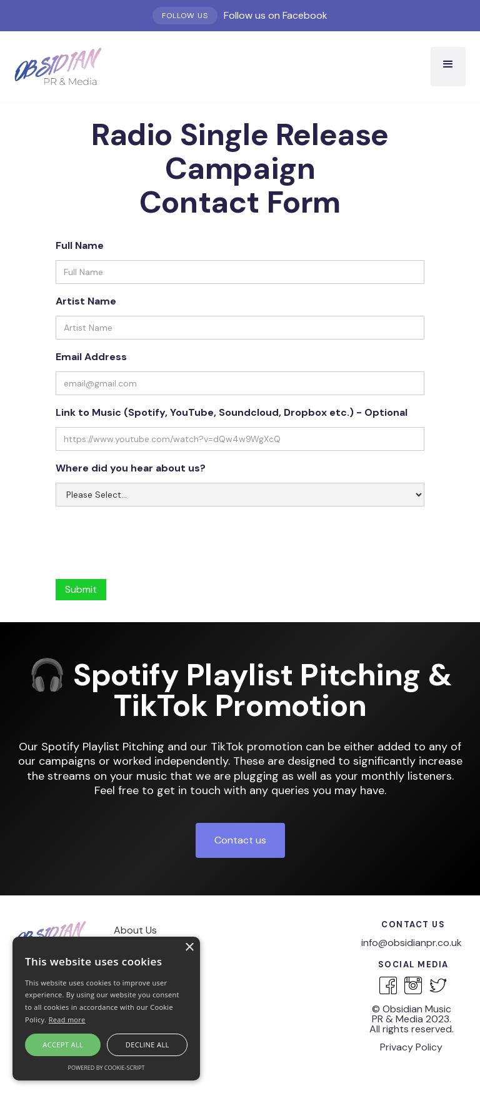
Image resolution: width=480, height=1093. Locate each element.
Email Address (91, 356)
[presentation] (151, 537)
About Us (135, 930)
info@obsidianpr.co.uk (411, 942)
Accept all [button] (62, 1044)
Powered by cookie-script (106, 1068)
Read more (67, 1019)
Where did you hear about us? (131, 468)
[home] (58, 66)
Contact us (240, 840)
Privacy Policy (411, 1047)
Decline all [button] (147, 1044)
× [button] (189, 947)
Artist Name (86, 301)
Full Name (80, 245)
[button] (448, 66)
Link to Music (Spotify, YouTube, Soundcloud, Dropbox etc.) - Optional (232, 412)
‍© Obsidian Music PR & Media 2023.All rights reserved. (411, 1018)
